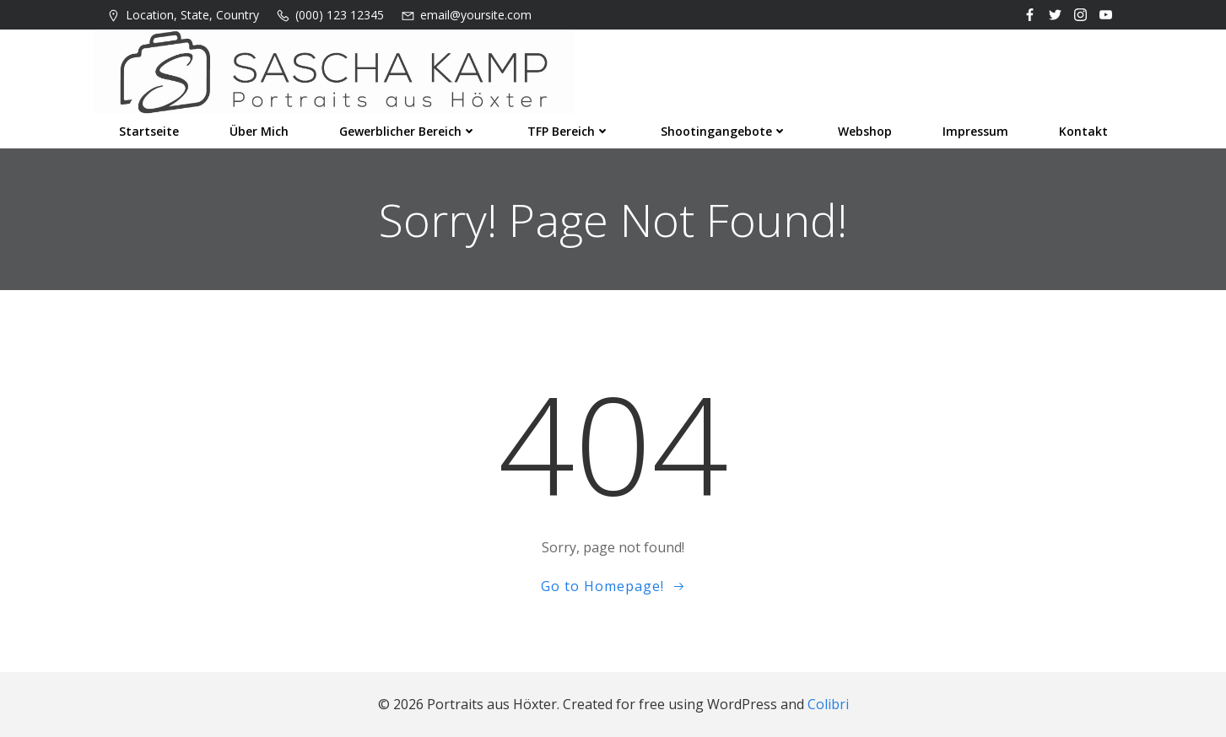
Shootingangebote (724, 131)
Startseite (149, 131)
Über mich (259, 131)
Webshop (865, 131)
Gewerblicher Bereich (408, 131)
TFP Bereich (568, 131)
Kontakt (1083, 131)
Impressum (975, 131)
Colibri (828, 704)
